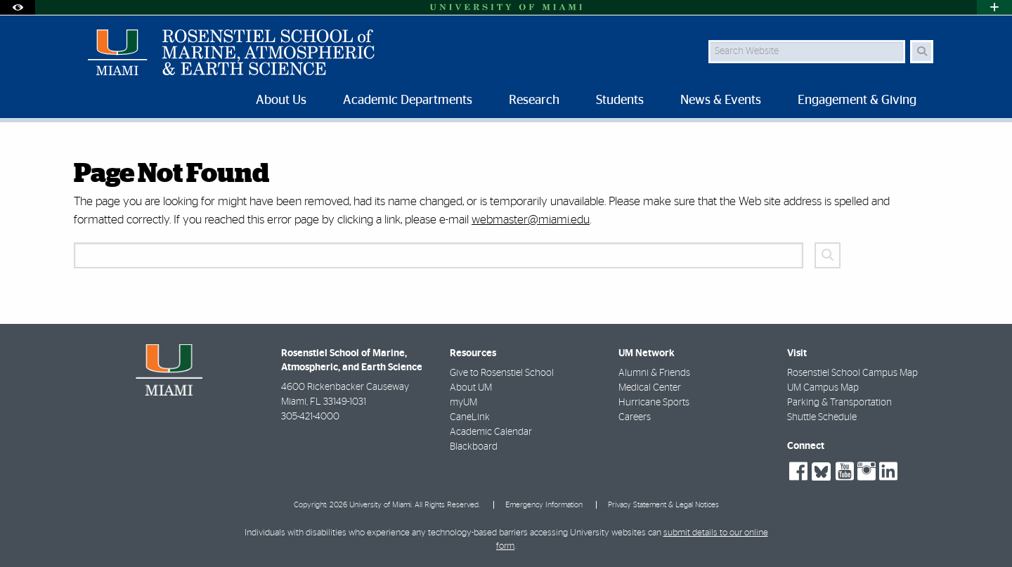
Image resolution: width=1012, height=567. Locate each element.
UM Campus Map (823, 388)
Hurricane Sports (653, 403)
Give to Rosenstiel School (502, 373)
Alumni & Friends (654, 373)
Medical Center (649, 388)
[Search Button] (921, 51)
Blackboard (474, 447)
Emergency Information (544, 505)
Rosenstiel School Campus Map (852, 373)
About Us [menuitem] (281, 100)
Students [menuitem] (620, 100)
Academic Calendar (491, 432)
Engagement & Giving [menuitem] (857, 100)
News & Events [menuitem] (720, 100)
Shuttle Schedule (822, 417)
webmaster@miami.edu (531, 220)
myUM (463, 403)
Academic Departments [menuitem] (407, 100)
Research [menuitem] (534, 100)
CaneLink (470, 417)
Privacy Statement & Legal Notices (663, 505)
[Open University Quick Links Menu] (994, 7)
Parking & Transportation (839, 403)
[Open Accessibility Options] (17, 7)
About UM (471, 388)
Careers (634, 417)
